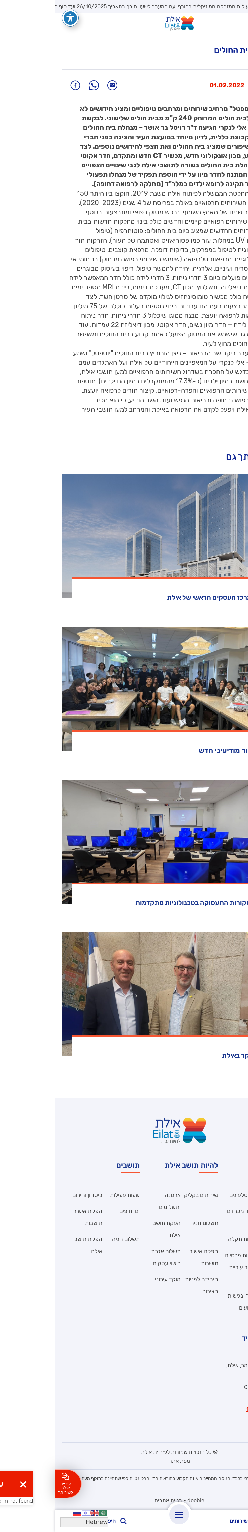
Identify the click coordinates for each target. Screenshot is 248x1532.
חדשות (225, 85)
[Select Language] (29, 1522)
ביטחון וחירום (32, 1195)
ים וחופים (74, 1211)
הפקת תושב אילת (111, 1229)
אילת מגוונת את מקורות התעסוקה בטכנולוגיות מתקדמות (160, 903)
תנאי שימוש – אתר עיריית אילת (225, 1307)
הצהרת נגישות (224, 1255)
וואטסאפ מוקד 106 (213, 1409)
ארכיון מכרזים (188, 1211)
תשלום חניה (149, 1223)
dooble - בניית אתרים (124, 1500)
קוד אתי (232, 1195)
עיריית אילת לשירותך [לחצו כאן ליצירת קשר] (10, 1484)
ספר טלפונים (189, 1195)
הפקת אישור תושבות (148, 1257)
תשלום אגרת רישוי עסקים (110, 1257)
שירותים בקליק (146, 1195)
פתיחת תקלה (188, 1239)
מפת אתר (124, 1461)
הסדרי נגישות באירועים (188, 1301)
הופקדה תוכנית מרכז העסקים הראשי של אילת (176, 597)
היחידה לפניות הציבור (224, 1217)
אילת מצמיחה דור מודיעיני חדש (192, 750)
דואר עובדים (227, 1239)
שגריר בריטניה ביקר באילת (204, 1055)
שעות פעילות (69, 1195)
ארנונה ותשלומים (114, 1201)
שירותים (189, 1521)
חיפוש (59, 1521)
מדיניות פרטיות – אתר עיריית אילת (186, 1267)
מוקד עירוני (112, 1279)
